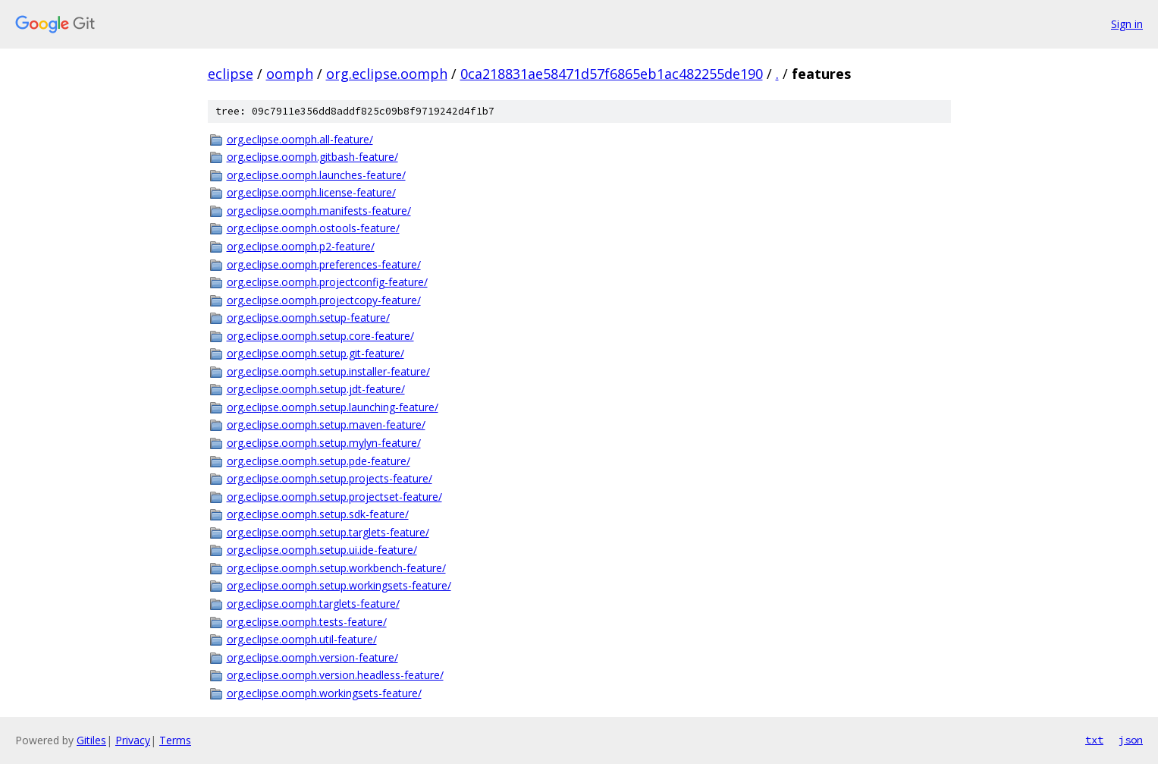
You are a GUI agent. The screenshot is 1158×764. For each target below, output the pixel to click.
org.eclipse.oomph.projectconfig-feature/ (327, 282)
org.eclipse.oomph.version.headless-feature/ (335, 675)
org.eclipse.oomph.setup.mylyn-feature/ (324, 442)
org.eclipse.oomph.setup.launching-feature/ (332, 407)
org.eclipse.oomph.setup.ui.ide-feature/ (322, 549)
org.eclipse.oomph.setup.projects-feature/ (329, 478)
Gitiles (91, 740)
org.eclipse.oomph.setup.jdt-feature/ (316, 389)
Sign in (1127, 24)
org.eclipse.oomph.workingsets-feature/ (324, 693)
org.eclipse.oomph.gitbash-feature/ (312, 156)
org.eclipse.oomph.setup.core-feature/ (320, 336)
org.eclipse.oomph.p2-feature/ (301, 246)
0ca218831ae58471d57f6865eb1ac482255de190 (611, 73)
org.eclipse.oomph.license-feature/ (311, 192)
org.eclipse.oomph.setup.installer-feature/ (328, 371)
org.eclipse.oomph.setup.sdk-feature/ (318, 514)
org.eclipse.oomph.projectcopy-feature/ (324, 300)
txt (1094, 740)
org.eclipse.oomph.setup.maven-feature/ (326, 424)
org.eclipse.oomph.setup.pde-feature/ (318, 461)
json (1131, 740)
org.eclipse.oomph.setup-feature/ (308, 317)
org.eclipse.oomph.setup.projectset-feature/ (334, 496)
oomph (289, 73)
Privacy (132, 740)
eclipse (230, 73)
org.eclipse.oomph (386, 73)
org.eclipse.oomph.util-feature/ (302, 639)
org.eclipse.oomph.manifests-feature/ (319, 210)
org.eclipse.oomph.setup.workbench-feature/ (336, 568)
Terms (175, 740)
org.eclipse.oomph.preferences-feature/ (324, 264)
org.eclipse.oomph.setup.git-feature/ (315, 353)
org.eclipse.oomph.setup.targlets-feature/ (328, 532)
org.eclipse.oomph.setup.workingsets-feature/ (339, 585)
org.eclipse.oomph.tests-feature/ (307, 622)
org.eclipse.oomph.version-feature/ (312, 657)
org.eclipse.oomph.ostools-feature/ (313, 228)
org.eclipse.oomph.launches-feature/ (316, 175)
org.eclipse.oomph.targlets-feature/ (313, 603)
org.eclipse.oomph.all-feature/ (300, 139)
